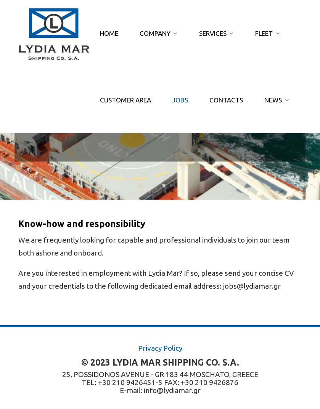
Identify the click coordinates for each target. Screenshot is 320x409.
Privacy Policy (160, 348)
